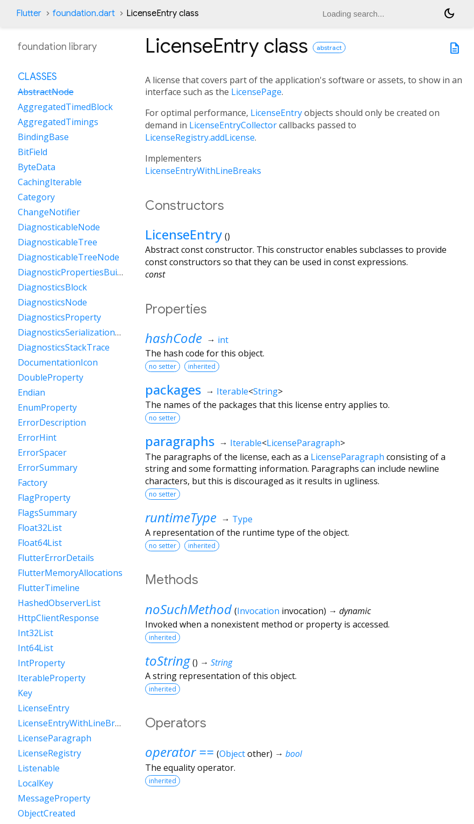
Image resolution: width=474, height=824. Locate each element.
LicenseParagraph (303, 443)
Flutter (28, 13)
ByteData (36, 167)
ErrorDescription (52, 422)
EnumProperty (47, 407)
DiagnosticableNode (59, 227)
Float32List (40, 528)
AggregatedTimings (58, 122)
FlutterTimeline (49, 588)
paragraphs (179, 441)
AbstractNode (46, 92)
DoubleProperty (50, 377)
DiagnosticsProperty (59, 317)
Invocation (258, 611)
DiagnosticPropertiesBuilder (75, 272)
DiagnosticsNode (52, 302)
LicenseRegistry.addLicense (200, 137)
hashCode (173, 338)
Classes (37, 77)
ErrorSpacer (42, 452)
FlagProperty (44, 498)
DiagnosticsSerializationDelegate (85, 332)
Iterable (232, 391)
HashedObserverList (59, 603)
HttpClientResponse (58, 618)
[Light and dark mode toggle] (449, 13)
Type (242, 519)
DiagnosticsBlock (52, 287)
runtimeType (181, 517)
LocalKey (35, 783)
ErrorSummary (47, 467)
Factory (32, 482)
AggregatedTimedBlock (65, 107)
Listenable (39, 768)
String (265, 391)
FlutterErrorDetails (56, 558)
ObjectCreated (46, 813)
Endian (31, 392)
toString (167, 660)
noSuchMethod (188, 609)
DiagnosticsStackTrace (64, 347)
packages (173, 389)
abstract (329, 47)
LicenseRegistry (49, 753)
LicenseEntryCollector (233, 125)
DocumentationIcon (58, 362)
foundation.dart (84, 13)
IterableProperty (51, 678)
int (223, 340)
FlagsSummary (47, 513)
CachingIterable (50, 182)
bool (293, 754)
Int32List (35, 633)
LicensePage (256, 92)
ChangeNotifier (49, 212)
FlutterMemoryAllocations (70, 573)
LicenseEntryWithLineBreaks (203, 171)
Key (25, 693)
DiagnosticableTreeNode (68, 257)
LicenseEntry (276, 113)
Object (232, 754)
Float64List (40, 543)
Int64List (35, 648)
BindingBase (43, 137)
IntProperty (41, 663)
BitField (32, 152)
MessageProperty (54, 798)
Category (36, 197)
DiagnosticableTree (57, 242)
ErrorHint (37, 437)
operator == (179, 752)
